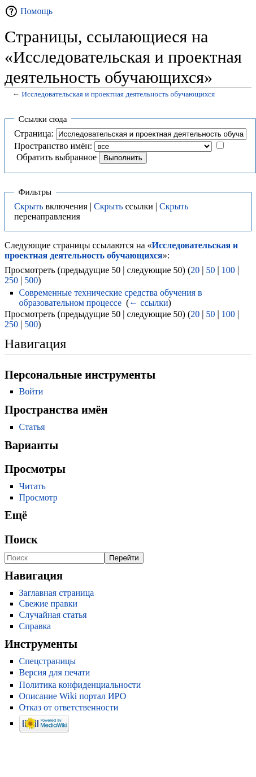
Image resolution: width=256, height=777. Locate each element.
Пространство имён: (53, 146)
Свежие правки (48, 603)
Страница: (34, 133)
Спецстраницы (47, 661)
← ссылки (148, 303)
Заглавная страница (56, 593)
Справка (35, 626)
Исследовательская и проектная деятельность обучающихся (118, 94)
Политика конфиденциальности (80, 685)
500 (31, 280)
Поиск (21, 539)
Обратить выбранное (56, 157)
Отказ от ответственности (69, 707)
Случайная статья (53, 615)
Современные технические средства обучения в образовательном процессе (110, 298)
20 (194, 270)
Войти (31, 391)
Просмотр (38, 497)
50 (210, 270)
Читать (32, 486)
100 (228, 270)
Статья (32, 427)
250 (11, 280)
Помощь (36, 11)
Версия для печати (54, 672)
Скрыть (28, 206)
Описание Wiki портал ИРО (73, 696)
